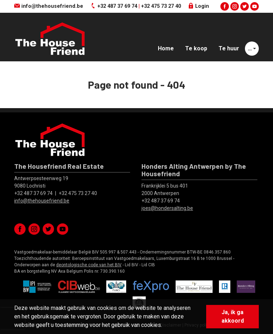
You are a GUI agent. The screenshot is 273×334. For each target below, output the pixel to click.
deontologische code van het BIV (89, 264)
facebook (224, 6)
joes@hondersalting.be (167, 208)
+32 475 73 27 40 (161, 6)
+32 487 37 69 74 (117, 6)
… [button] (250, 48)
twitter (244, 6)
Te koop (196, 48)
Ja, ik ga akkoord (232, 316)
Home (166, 48)
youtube (254, 6)
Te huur (229, 48)
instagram (234, 6)
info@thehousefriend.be (48, 6)
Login (198, 6)
